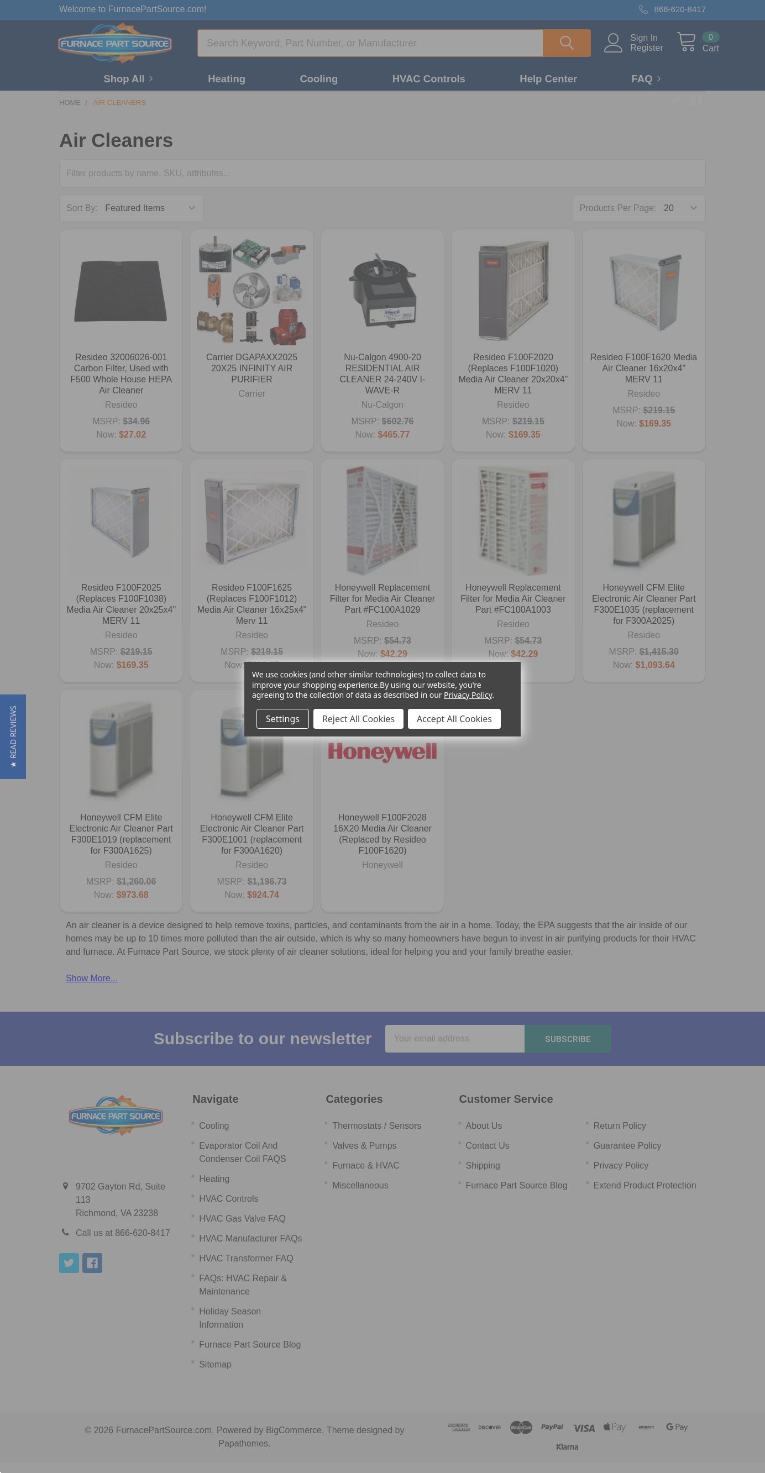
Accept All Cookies (454, 719)
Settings (283, 719)
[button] (13, 737)
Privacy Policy (468, 695)
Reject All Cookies (358, 719)
